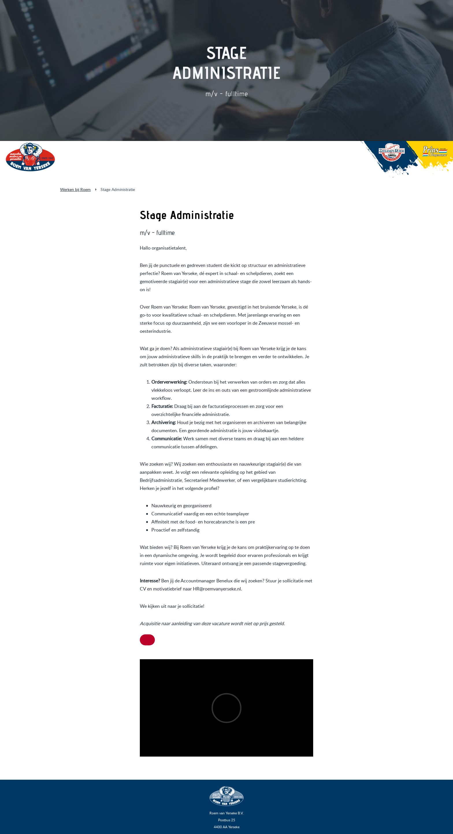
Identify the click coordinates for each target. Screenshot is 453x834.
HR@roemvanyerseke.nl (217, 589)
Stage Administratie (118, 189)
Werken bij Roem (75, 189)
